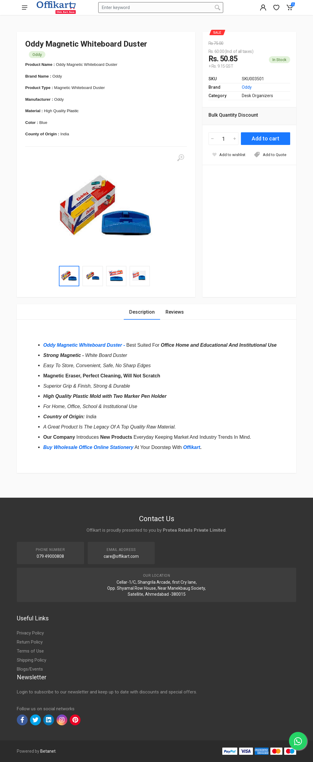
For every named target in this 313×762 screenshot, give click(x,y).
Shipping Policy (31, 660)
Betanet (48, 751)
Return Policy (30, 642)
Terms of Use (30, 651)
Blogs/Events (30, 669)
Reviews (175, 312)
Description (142, 312)
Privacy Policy (30, 633)
